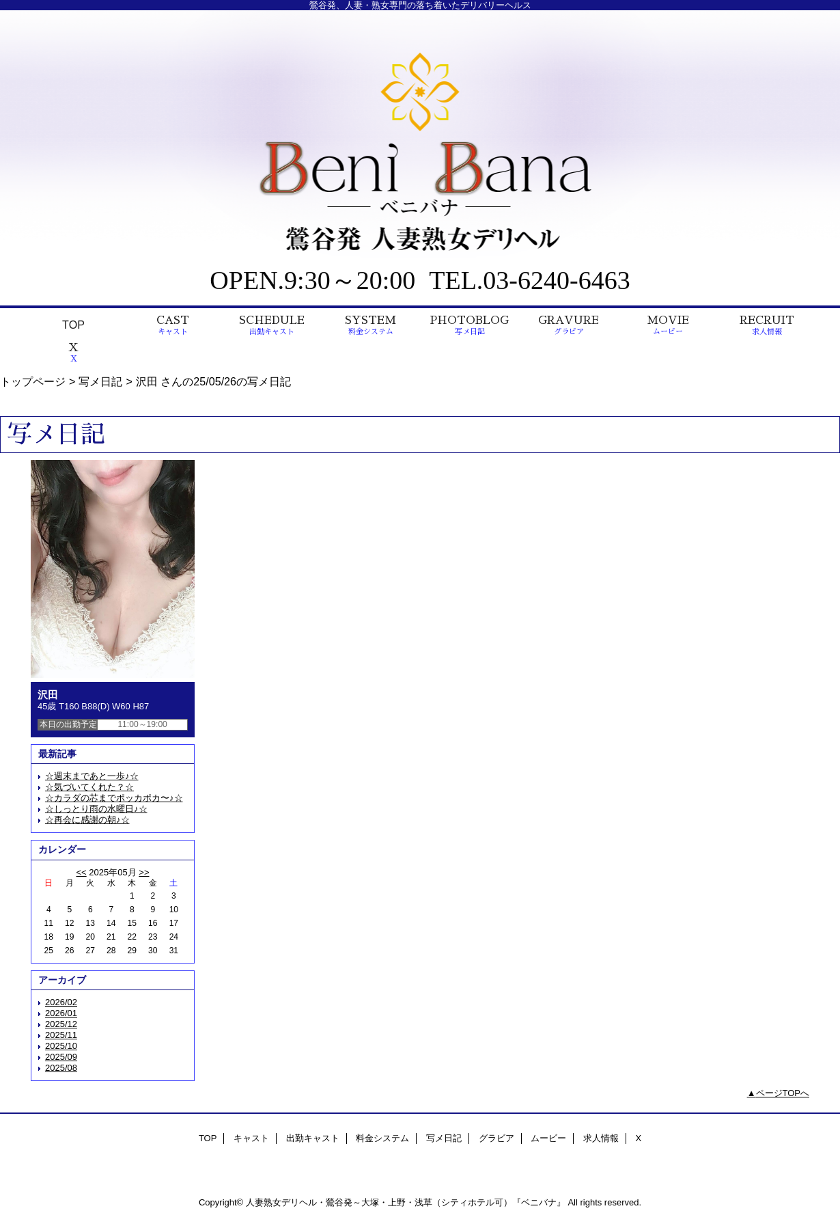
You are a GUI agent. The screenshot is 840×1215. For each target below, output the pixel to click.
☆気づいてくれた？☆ (89, 787)
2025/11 (61, 1035)
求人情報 (601, 1138)
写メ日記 (100, 381)
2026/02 (61, 1002)
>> (144, 872)
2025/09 (61, 1057)
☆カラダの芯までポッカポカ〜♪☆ (114, 798)
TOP (73, 324)
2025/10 (61, 1046)
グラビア (496, 1138)
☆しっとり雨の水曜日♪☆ (96, 809)
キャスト (251, 1138)
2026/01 (61, 1013)
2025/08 (61, 1068)
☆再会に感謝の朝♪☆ (87, 820)
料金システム (382, 1138)
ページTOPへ (783, 1093)
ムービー (548, 1138)
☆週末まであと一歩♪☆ (92, 776)
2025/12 (61, 1024)
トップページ (33, 381)
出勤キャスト (312, 1138)
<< (81, 872)
